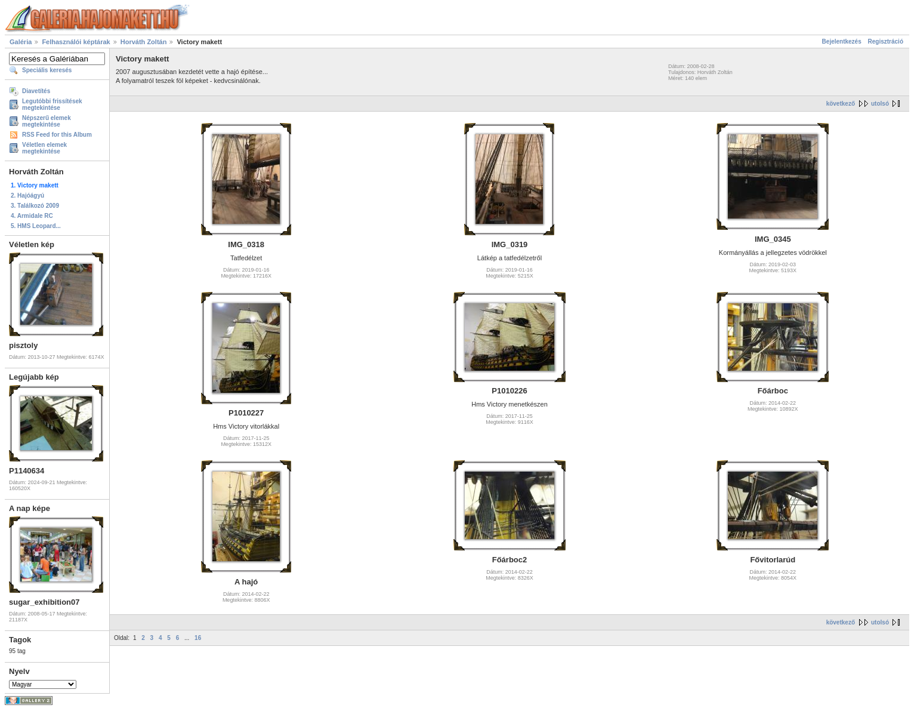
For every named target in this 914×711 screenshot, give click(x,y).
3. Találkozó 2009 (35, 205)
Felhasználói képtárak (76, 41)
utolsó (880, 103)
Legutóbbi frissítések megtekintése (52, 104)
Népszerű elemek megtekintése (46, 121)
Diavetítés (36, 91)
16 (197, 638)
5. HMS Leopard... (36, 226)
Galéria (21, 41)
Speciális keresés (47, 70)
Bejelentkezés (841, 41)
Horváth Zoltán (144, 41)
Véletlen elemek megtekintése (44, 148)
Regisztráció (885, 41)
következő (840, 103)
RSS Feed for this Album (57, 134)
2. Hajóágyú (27, 195)
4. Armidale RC (32, 216)
